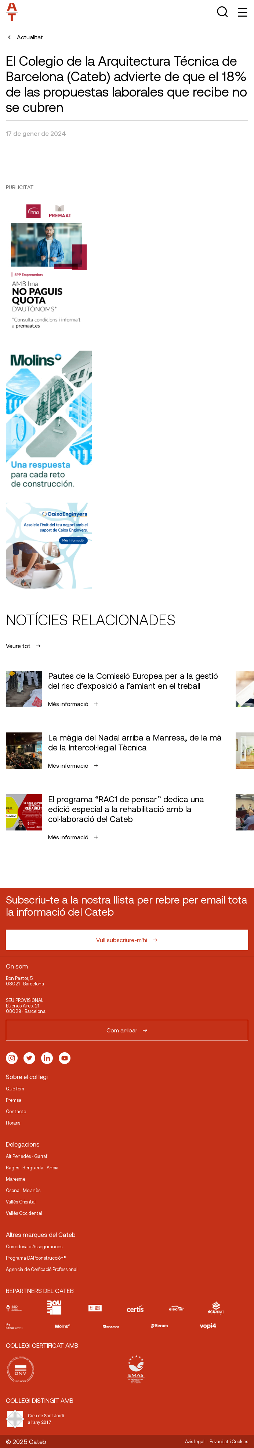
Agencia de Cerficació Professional (41, 1269)
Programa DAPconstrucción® (36, 1257)
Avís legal (194, 1441)
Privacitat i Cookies (229, 1441)
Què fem (15, 1088)
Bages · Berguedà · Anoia (32, 1167)
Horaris (13, 1122)
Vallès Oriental (21, 1201)
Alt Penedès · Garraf (26, 1156)
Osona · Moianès (23, 1190)
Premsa (13, 1100)
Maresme (15, 1178)
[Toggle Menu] (242, 12)
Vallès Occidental (24, 1213)
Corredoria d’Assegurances (34, 1246)
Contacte (16, 1111)
